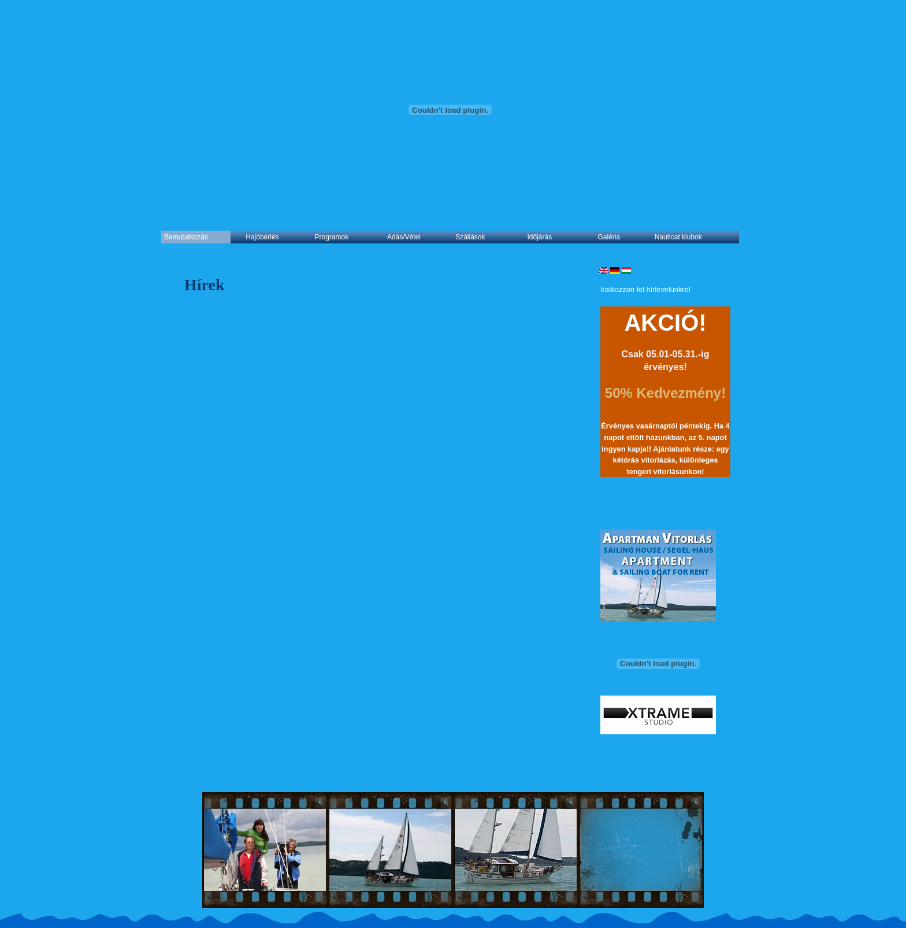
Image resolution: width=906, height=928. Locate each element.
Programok (332, 237)
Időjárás (540, 237)
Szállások (470, 237)
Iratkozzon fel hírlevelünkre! (645, 289)
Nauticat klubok (678, 237)
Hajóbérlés (262, 237)
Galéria (608, 237)
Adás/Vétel (404, 237)
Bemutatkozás (186, 237)
